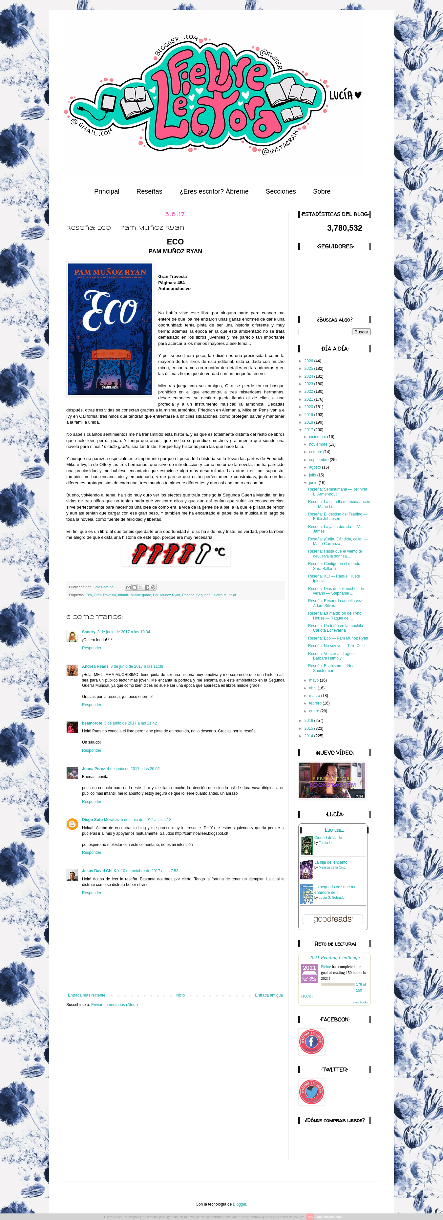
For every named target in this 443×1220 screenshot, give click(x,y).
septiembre (319, 459)
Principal (106, 191)
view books (360, 1002)
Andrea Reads (95, 666)
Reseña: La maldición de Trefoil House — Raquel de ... (335, 615)
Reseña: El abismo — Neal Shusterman (331, 668)
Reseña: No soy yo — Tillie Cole (336, 645)
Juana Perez (93, 769)
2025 (309, 368)
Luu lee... (334, 830)
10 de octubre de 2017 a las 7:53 (149, 871)
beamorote (92, 723)
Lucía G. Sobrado (331, 897)
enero (314, 711)
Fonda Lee (326, 843)
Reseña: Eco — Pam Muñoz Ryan (338, 638)
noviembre (318, 444)
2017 (309, 430)
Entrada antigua (269, 995)
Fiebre (326, 966)
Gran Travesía (105, 595)
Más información (329, 1217)
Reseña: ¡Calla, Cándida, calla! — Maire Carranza (338, 541)
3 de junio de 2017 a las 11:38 (137, 666)
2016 (309, 720)
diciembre (318, 436)
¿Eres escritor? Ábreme (214, 191)
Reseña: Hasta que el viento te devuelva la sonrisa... (335, 553)
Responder (91, 648)
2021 (309, 399)
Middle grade (141, 595)
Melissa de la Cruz (332, 867)
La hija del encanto (331, 862)
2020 (309, 407)
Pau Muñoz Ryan (166, 595)
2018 (309, 422)
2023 (309, 384)
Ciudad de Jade (328, 837)
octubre (316, 452)
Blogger (239, 1204)
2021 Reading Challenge (334, 957)
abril (313, 688)
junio (314, 482)
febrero (316, 703)
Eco (89, 595)
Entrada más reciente (86, 995)
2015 (309, 728)
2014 (309, 736)
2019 (309, 414)
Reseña (188, 595)
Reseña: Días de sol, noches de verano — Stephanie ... (336, 591)
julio (313, 475)
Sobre (321, 191)
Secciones (281, 191)
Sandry (88, 632)
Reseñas (149, 191)
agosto (315, 467)
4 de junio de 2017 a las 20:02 (133, 769)
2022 (309, 391)
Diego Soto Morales (100, 819)
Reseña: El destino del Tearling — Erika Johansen (338, 516)
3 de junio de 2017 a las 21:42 (130, 723)
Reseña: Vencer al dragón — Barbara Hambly (333, 656)
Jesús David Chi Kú (100, 871)
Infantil (123, 595)
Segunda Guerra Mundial (216, 595)
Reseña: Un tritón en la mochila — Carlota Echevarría (338, 628)
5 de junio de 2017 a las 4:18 (146, 819)
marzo (315, 695)
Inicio (180, 995)
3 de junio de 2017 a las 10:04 (123, 632)
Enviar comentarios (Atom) (114, 1004)
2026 (309, 361)
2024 (309, 376)
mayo (314, 680)
